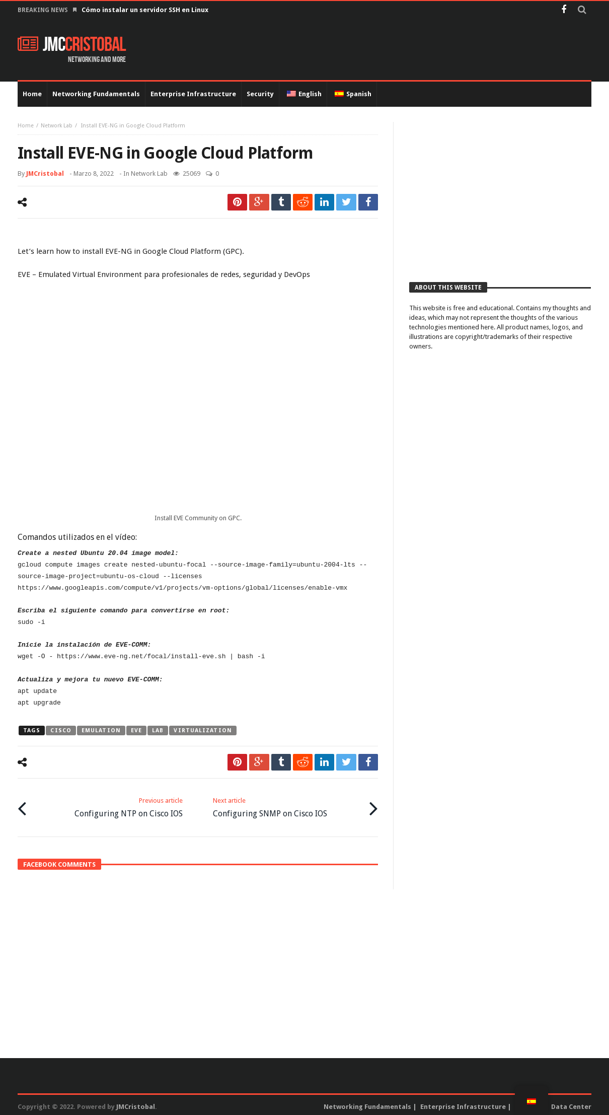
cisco (60, 730)
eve (136, 730)
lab (158, 730)
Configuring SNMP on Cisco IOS (270, 805)
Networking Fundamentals (367, 1103)
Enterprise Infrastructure (463, 1103)
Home (26, 125)
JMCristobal (45, 173)
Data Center (571, 1103)
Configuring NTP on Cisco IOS (128, 805)
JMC (72, 45)
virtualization (203, 730)
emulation (101, 730)
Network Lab (56, 125)
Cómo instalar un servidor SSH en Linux (146, 10)
